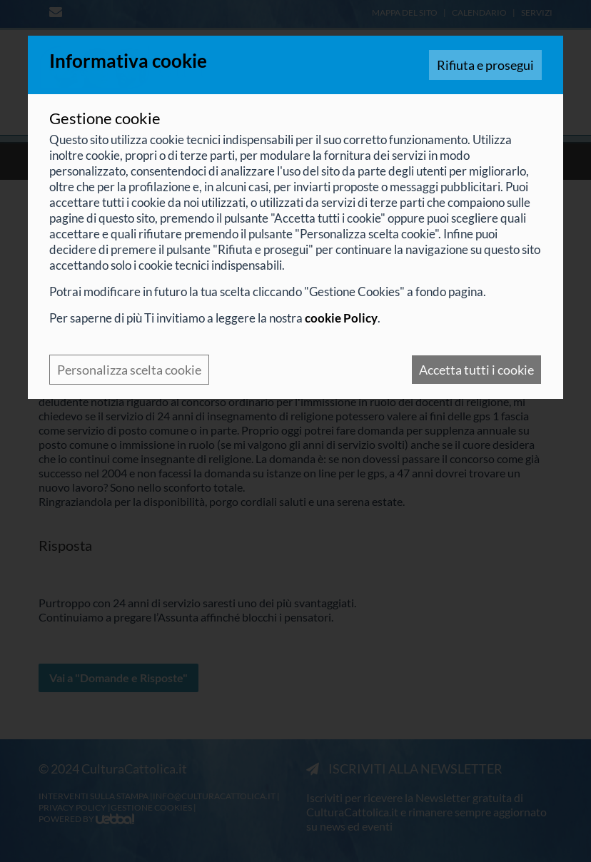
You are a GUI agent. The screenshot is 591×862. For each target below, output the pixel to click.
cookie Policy (341, 317)
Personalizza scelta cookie (129, 369)
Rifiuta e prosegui (485, 65)
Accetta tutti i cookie (476, 369)
